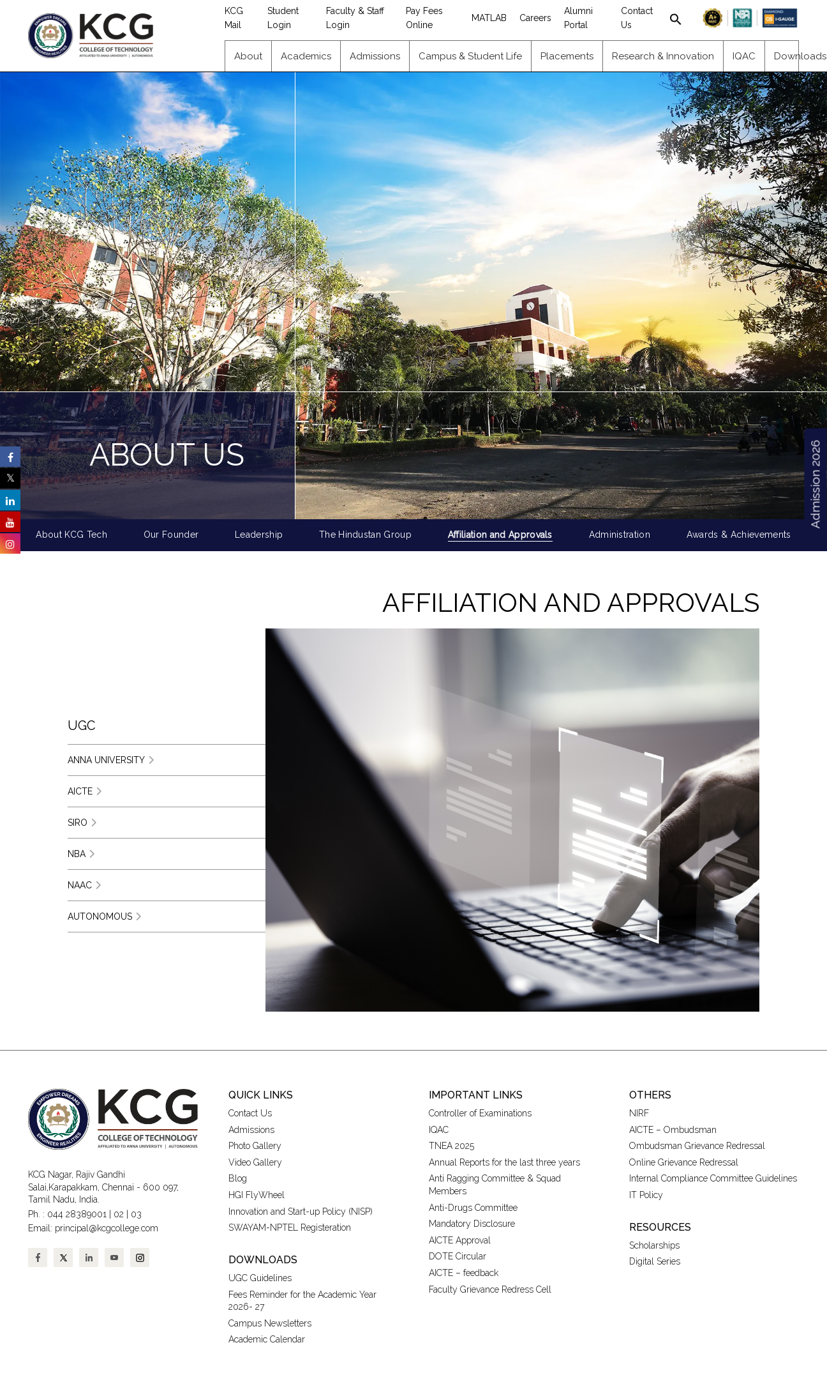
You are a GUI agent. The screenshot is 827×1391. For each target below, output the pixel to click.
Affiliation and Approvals (500, 534)
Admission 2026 (815, 484)
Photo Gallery (254, 1146)
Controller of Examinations (480, 1113)
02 (119, 1214)
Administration (619, 534)
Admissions (251, 1130)
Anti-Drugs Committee (473, 1208)
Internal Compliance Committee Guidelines (713, 1178)
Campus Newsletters (269, 1323)
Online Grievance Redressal (683, 1162)
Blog (237, 1178)
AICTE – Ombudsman (673, 1130)
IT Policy (646, 1195)
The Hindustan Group (365, 534)
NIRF (639, 1113)
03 (136, 1214)
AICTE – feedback (463, 1273)
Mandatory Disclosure (472, 1224)
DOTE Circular (457, 1256)
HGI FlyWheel (256, 1195)
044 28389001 (77, 1214)
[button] (675, 18)
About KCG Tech (71, 534)
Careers (535, 18)
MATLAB (489, 18)
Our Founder (171, 534)
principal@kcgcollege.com (106, 1228)
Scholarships (654, 1245)
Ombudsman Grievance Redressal (697, 1146)
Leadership (259, 534)
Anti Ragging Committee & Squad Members (495, 1184)
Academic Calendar (266, 1339)
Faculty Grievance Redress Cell (490, 1289)
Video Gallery (256, 1162)
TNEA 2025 (451, 1146)
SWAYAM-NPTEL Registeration (289, 1227)
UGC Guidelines (260, 1278)
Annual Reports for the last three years (504, 1162)
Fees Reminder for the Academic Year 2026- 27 (302, 1300)
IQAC (439, 1130)
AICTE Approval (460, 1240)
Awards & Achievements (739, 534)
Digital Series (654, 1261)
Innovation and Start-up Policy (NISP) (300, 1211)
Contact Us (250, 1113)
